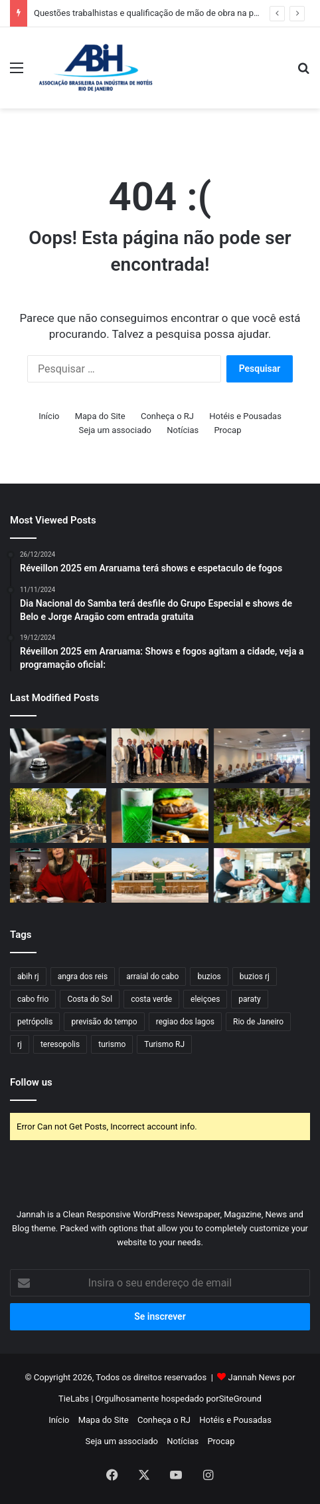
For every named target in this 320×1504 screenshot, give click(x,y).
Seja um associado (115, 430)
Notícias (183, 430)
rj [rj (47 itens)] (19, 1044)
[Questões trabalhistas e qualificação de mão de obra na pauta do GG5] (160, 755)
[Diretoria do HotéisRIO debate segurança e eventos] (262, 755)
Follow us (31, 1082)
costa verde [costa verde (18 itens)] (151, 999)
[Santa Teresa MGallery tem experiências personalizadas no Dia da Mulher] (58, 815)
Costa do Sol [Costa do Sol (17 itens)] (89, 999)
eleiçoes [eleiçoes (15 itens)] (205, 999)
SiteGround (240, 1399)
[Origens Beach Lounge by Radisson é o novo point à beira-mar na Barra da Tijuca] (160, 875)
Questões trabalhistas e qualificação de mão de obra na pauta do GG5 (167, 13)
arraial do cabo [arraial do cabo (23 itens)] (152, 976)
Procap (227, 430)
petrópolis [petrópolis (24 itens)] (34, 1021)
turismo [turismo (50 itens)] (111, 1044)
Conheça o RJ (167, 416)
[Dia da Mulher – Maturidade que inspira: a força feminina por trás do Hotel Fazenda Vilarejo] (58, 875)
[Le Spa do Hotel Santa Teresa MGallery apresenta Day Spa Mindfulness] (262, 815)
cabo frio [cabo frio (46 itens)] (32, 999)
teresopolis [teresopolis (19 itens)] (60, 1044)
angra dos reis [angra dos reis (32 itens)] (83, 976)
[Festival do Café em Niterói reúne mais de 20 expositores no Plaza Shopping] (262, 875)
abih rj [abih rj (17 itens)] (28, 976)
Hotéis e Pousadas (245, 416)
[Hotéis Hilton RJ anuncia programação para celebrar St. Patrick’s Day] (160, 815)
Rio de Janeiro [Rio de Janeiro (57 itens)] (258, 1021)
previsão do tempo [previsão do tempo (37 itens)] (104, 1021)
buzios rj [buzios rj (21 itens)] (255, 976)
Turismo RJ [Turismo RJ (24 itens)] (164, 1044)
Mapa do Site (100, 416)
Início (49, 416)
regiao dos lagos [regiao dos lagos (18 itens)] (185, 1021)
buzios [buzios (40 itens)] (208, 976)
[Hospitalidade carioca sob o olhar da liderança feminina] (58, 755)
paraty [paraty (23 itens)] (249, 999)
